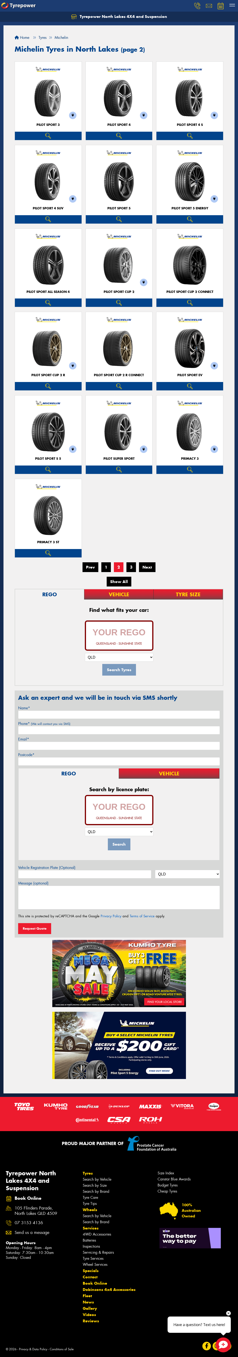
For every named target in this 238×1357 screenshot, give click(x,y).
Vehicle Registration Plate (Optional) (47, 867)
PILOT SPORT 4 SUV (48, 208)
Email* (23, 739)
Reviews (91, 1320)
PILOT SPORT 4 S (190, 125)
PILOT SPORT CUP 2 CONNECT (189, 292)
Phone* (44, 723)
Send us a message (32, 1232)
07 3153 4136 (29, 1223)
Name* (24, 708)
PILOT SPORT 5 (119, 208)
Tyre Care (90, 1197)
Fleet (87, 1295)
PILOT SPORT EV (189, 375)
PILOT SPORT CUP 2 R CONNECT (119, 375)
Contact (90, 1277)
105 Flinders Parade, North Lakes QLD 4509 (36, 1211)
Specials (91, 1270)
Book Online (95, 1283)
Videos (89, 1314)
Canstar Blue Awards (174, 1179)
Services (91, 1228)
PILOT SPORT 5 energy (190, 208)
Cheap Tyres (167, 1191)
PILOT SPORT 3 (48, 125)
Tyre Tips (90, 1203)
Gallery (90, 1308)
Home (22, 37)
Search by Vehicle (97, 1179)
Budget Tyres (168, 1185)
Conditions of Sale (62, 1349)
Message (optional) (33, 883)
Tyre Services (93, 1258)
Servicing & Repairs (98, 1252)
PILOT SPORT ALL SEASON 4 (48, 292)
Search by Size (95, 1185)
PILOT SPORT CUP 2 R (48, 375)
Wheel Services (95, 1264)
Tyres (88, 1173)
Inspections (91, 1246)
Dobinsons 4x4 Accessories (109, 1289)
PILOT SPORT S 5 (48, 459)
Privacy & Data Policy (33, 1349)
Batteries (89, 1240)
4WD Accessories (97, 1234)
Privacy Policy (111, 916)
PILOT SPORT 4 (119, 125)
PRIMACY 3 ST (48, 542)
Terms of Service (142, 916)
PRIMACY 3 (190, 459)
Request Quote (34, 928)
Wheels (90, 1209)
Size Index (166, 1173)
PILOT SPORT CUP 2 (119, 292)
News (88, 1302)
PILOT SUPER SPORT (119, 459)
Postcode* (26, 754)
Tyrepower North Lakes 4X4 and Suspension (119, 17)
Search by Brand (96, 1191)
